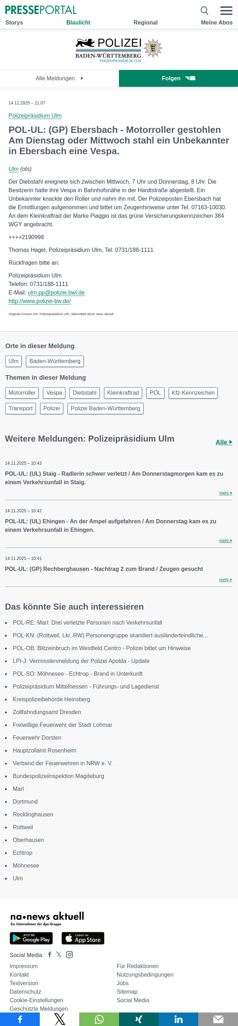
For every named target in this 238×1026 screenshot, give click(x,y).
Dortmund (25, 802)
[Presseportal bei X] (57, 955)
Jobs (123, 983)
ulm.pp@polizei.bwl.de (56, 293)
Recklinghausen (33, 814)
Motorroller (22, 393)
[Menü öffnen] (226, 11)
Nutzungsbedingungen (145, 975)
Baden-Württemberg (54, 361)
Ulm (13, 169)
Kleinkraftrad (123, 393)
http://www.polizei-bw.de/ (40, 301)
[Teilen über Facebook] (20, 1019)
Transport (21, 408)
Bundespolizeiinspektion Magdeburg (58, 776)
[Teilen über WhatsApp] (99, 1019)
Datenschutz (25, 992)
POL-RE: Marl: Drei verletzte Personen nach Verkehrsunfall (87, 623)
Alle (224, 442)
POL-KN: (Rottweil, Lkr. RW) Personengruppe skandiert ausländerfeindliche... (110, 635)
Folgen (178, 78)
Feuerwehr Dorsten (37, 738)
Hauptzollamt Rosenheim (44, 750)
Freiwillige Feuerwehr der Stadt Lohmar (62, 725)
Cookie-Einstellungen (36, 1000)
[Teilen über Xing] (139, 1019)
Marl (18, 789)
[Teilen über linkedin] (179, 1019)
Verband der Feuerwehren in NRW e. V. (63, 763)
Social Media (133, 1000)
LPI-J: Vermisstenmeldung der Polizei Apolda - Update (81, 661)
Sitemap (127, 992)
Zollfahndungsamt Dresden (47, 712)
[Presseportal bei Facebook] (48, 955)
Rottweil (23, 827)
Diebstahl (85, 393)
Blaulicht (78, 23)
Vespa (54, 393)
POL (155, 393)
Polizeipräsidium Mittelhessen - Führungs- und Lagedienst (86, 687)
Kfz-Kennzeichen (193, 393)
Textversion (24, 983)
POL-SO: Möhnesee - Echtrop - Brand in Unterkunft (78, 674)
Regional (146, 23)
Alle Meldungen (59, 78)
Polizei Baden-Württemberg (105, 408)
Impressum (24, 966)
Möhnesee (26, 866)
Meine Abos (217, 23)
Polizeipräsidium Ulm (35, 116)
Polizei (51, 408)
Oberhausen (28, 840)
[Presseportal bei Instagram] (67, 954)
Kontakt (19, 975)
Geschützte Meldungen (39, 1009)
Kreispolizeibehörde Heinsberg (51, 699)
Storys (14, 23)
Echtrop (22, 853)
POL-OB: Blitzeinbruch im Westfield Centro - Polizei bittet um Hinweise (102, 648)
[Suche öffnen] (204, 11)
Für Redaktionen (137, 966)
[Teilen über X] (60, 1019)
